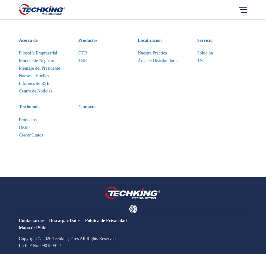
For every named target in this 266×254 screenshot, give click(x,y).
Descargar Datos (65, 220)
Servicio (204, 40)
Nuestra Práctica (152, 53)
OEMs (25, 127)
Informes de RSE (34, 83)
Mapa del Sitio (33, 227)
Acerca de (28, 40)
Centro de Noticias (35, 91)
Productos (87, 40)
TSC (201, 60)
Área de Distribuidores (158, 60)
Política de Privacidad (106, 220)
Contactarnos (32, 220)
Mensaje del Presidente (39, 68)
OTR (82, 53)
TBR (82, 60)
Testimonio (29, 107)
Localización (150, 40)
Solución (205, 53)
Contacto (86, 107)
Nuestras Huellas (34, 75)
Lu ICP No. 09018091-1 (40, 245)
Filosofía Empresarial (38, 53)
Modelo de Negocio (36, 60)
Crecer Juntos (31, 135)
